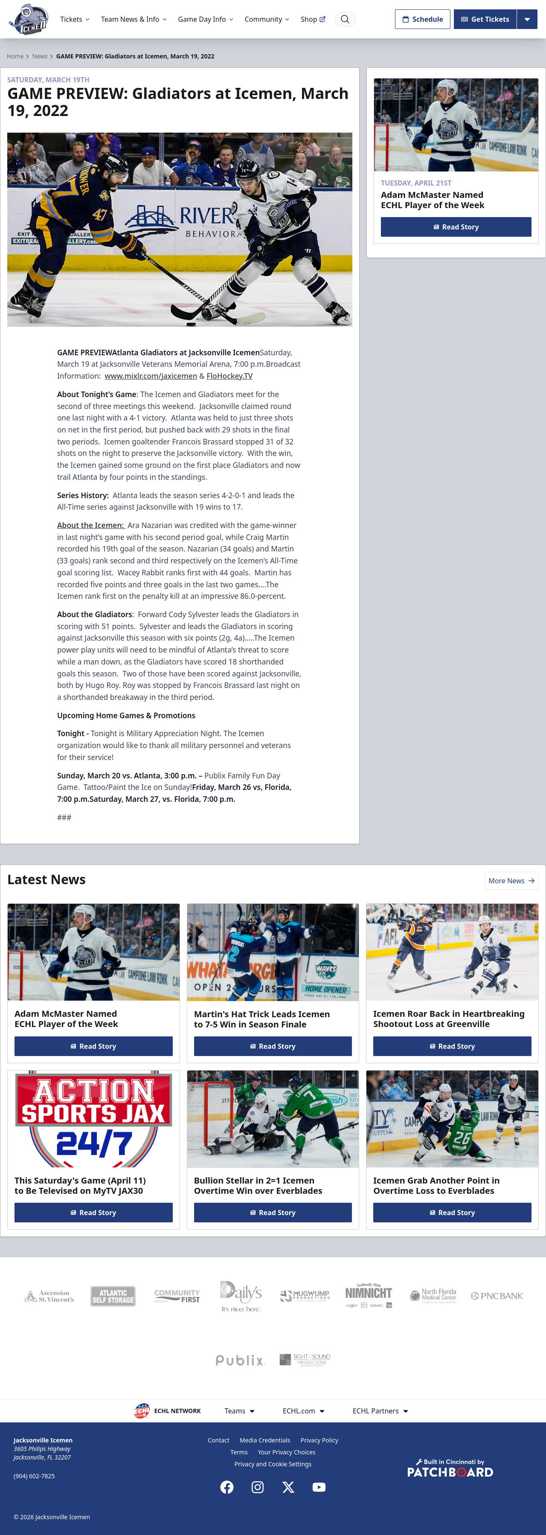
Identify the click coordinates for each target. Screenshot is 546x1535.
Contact (218, 1440)
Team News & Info (134, 19)
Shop (313, 19)
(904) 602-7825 (34, 1476)
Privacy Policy (319, 1440)
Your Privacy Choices (287, 1452)
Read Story (456, 227)
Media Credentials (265, 1440)
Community (268, 19)
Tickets (75, 19)
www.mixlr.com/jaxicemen (151, 376)
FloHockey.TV (229, 376)
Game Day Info (206, 19)
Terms (238, 1452)
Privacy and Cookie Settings (273, 1464)
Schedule (422, 19)
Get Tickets (485, 19)
